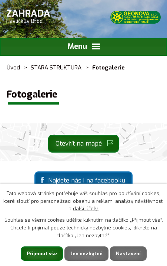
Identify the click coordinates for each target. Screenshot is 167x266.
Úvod (13, 67)
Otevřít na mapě (79, 143)
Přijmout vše (42, 253)
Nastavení (128, 253)
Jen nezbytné (86, 253)
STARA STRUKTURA (56, 67)
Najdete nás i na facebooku (86, 180)
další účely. (85, 208)
